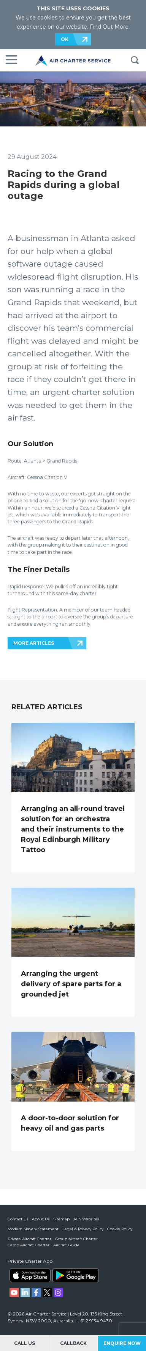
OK (64, 39)
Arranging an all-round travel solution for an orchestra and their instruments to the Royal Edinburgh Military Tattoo (73, 829)
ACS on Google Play (75, 1275)
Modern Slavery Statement (33, 1228)
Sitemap (61, 1219)
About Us (40, 1219)
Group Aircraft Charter (76, 1238)
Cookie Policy (119, 1228)
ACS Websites (86, 1219)
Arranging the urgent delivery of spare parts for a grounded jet (71, 983)
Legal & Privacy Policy (82, 1228)
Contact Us (18, 1219)
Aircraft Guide (66, 1245)
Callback (73, 1343)
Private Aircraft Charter (29, 1238)
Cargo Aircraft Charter (28, 1245)
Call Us (24, 1343)
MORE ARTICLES (33, 643)
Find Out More (109, 26)
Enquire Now (122, 1343)
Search (134, 60)
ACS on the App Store (30, 1275)
